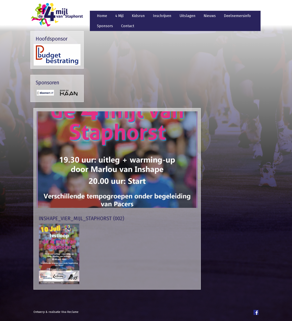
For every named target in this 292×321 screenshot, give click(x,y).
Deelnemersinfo (237, 16)
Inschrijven (162, 16)
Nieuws (210, 16)
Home (102, 16)
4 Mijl (119, 16)
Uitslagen (187, 16)
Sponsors (105, 26)
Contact (127, 26)
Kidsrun (138, 16)
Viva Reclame (69, 312)
